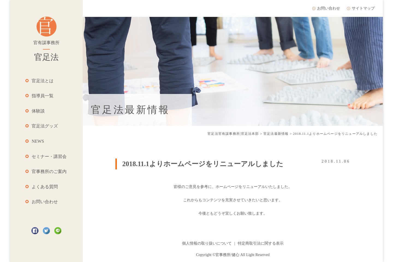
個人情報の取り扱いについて (207, 243)
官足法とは (42, 80)
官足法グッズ (45, 126)
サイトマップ (363, 8)
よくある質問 (45, 186)
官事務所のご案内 (49, 171)
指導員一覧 (42, 95)
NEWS (38, 141)
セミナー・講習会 (49, 156)
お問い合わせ (45, 201)
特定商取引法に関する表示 (261, 243)
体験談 (38, 111)
